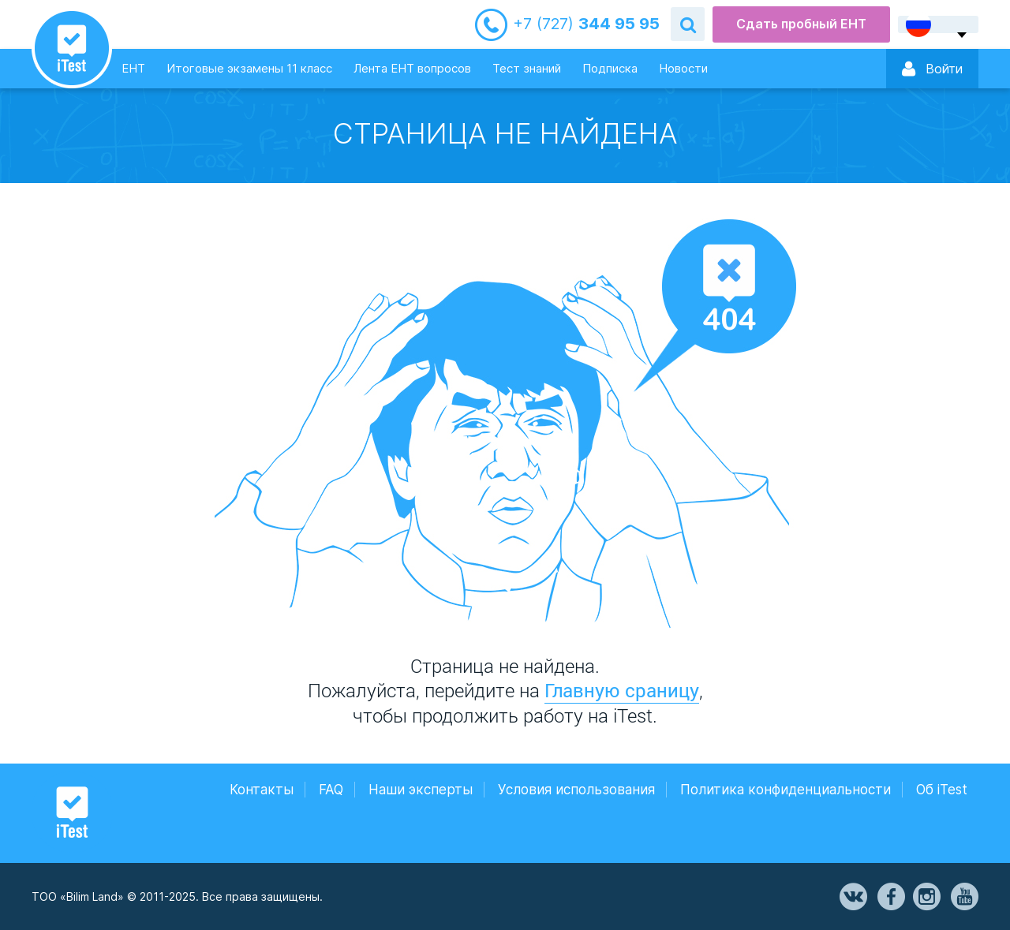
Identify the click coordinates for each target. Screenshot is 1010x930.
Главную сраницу (621, 690)
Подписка (610, 68)
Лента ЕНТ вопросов (412, 68)
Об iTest (941, 789)
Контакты (262, 789)
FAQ (331, 789)
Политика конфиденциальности (785, 789)
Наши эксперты (420, 789)
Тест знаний (526, 68)
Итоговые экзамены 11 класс (249, 68)
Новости (683, 68)
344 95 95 (586, 24)
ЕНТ (133, 68)
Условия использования (576, 789)
